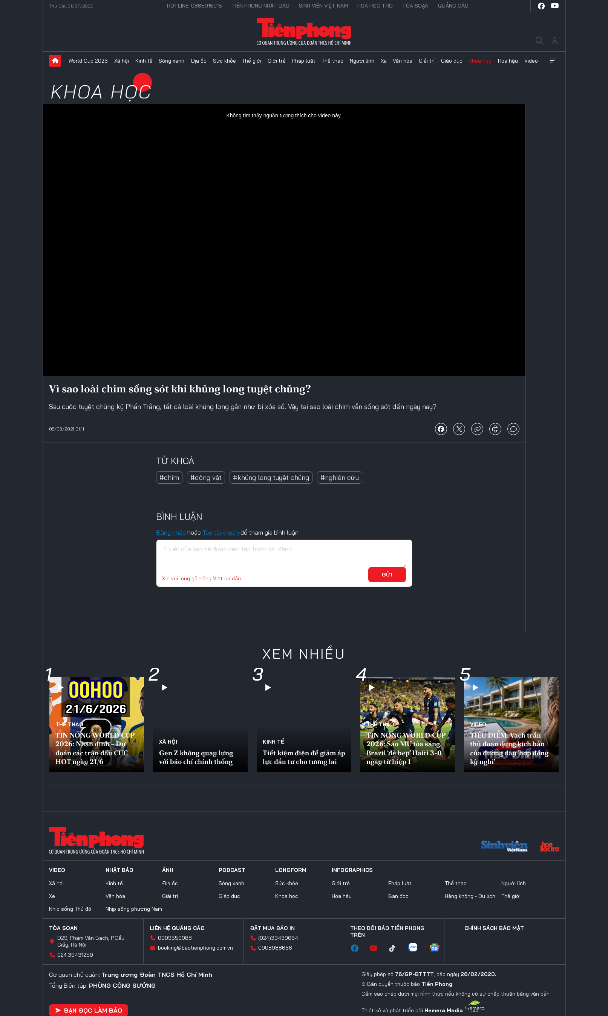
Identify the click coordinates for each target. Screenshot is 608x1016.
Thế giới (251, 60)
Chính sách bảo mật (494, 928)
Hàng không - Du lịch (470, 896)
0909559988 (175, 938)
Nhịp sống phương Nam (134, 908)
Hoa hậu (508, 60)
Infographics (352, 870)
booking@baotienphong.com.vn (195, 947)
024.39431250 (75, 954)
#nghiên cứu (339, 477)
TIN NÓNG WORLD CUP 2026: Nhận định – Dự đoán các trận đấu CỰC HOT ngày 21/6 (95, 748)
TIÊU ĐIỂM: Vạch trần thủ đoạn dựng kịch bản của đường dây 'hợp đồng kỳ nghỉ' (509, 748)
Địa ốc (199, 60)
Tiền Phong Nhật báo (260, 5)
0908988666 (275, 947)
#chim (169, 477)
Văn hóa (402, 60)
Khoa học (480, 60)
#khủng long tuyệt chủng (271, 477)
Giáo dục (452, 60)
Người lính (362, 60)
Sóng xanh (171, 60)
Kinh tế (144, 60)
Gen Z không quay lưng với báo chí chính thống (196, 757)
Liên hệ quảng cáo (177, 928)
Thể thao (332, 60)
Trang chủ (55, 61)
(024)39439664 (278, 938)
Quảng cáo (453, 5)
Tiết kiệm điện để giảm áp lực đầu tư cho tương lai (304, 757)
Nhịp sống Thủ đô (70, 908)
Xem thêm (553, 61)
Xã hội (121, 60)
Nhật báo (119, 870)
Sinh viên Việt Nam (323, 5)
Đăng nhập (171, 532)
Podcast (232, 870)
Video (531, 60)
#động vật (206, 477)
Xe (384, 60)
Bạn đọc (398, 896)
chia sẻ (441, 429)
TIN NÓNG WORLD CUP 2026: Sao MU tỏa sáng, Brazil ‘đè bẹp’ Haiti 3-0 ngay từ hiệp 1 (406, 748)
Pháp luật (303, 60)
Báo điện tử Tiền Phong (304, 31)
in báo (495, 429)
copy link (477, 429)
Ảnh (167, 870)
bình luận (513, 429)
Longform (290, 870)
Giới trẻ (277, 60)
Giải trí (427, 60)
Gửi (387, 574)
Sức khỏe (224, 60)
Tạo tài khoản (220, 532)
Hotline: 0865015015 (194, 5)
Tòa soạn (415, 5)
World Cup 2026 (88, 60)
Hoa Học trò (375, 5)
